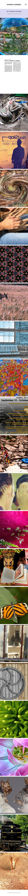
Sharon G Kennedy (14, 4)
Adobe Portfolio (17, 892)
